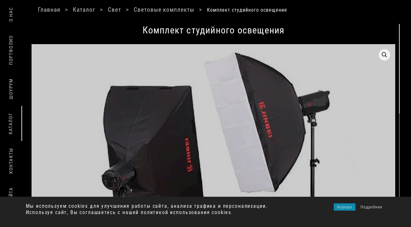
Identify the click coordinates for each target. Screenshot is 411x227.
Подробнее (371, 207)
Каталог (101, 9)
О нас (11, 14)
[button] (316, 55)
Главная (65, 9)
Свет (132, 9)
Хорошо (344, 207)
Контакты (11, 161)
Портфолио (11, 50)
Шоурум (11, 89)
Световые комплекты (183, 9)
